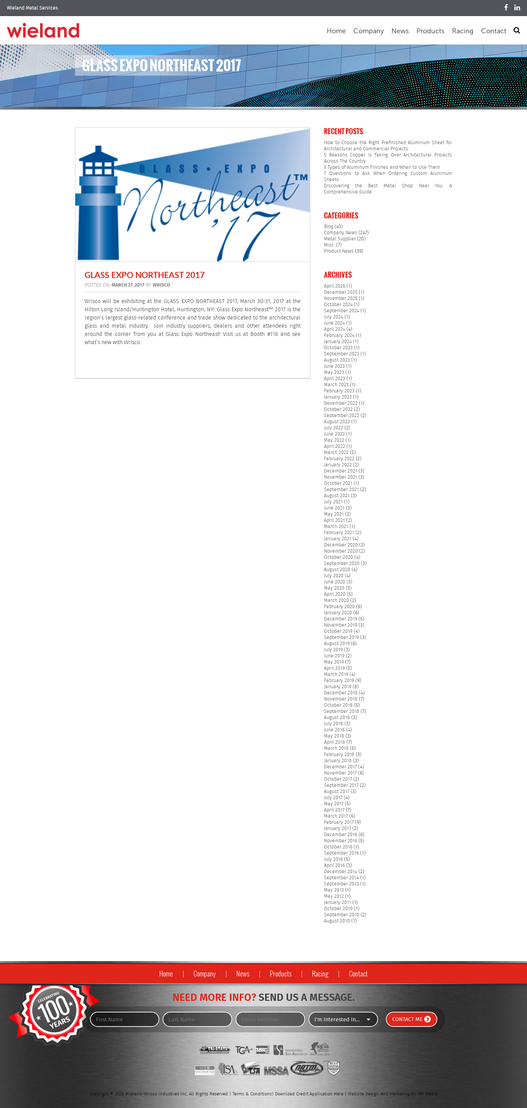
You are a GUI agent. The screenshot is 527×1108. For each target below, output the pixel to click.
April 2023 (334, 378)
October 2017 (338, 779)
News (400, 31)
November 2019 (340, 625)
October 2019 (338, 631)
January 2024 (338, 341)
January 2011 (337, 902)
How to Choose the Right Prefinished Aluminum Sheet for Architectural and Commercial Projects (388, 146)
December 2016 (340, 835)
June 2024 (334, 323)
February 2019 (339, 680)
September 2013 (341, 884)
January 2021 (337, 539)
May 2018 (334, 736)
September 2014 (341, 878)
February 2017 (339, 822)
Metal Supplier (340, 239)
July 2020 (333, 576)
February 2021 (339, 533)
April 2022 (334, 446)
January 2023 (338, 397)
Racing (463, 31)
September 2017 (341, 785)
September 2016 (341, 853)
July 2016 (333, 859)
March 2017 (336, 816)
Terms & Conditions (252, 1094)
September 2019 (341, 637)
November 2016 (340, 841)
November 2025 (340, 298)
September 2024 (341, 311)
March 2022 (336, 452)
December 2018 (340, 693)
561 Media (428, 1094)
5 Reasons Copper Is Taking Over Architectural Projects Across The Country (388, 158)
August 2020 (337, 570)
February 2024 (339, 335)
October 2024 (338, 305)
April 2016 (334, 865)
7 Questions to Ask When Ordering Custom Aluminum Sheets (388, 177)
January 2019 (337, 687)
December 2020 (341, 545)
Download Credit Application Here (309, 1094)
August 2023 (337, 360)
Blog (328, 226)
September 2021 (341, 489)
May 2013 (334, 890)
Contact (493, 31)
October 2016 (338, 847)
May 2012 (334, 896)
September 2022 (341, 415)
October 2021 (338, 483)
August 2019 (337, 643)
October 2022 (338, 409)
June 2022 (334, 434)
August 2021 (337, 496)
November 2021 (340, 477)
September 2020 (342, 563)
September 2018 (341, 711)
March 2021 (336, 526)
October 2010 (338, 908)
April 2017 (334, 810)
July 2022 (333, 428)
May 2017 (333, 804)
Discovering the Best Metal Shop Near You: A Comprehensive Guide (388, 189)
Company (368, 31)
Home (336, 31)
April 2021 (334, 520)
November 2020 (341, 551)
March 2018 (336, 748)
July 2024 (333, 317)
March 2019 (336, 674)
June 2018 (334, 730)
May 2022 (334, 440)
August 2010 (337, 921)
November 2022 (340, 403)
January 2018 (338, 761)
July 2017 (333, 798)
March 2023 (336, 385)
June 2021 (334, 508)
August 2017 (336, 791)
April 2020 (335, 594)
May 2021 (334, 514)
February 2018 (339, 754)
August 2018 (337, 717)
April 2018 (334, 742)
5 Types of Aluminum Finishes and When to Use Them (382, 167)
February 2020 (339, 606)
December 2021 (340, 471)
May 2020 (334, 588)
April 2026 (334, 286)
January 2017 (337, 828)
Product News (339, 251)
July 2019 (333, 650)
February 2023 (339, 391)
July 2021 (333, 502)
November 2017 (340, 773)
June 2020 (334, 582)
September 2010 (341, 915)
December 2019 (340, 619)
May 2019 (334, 662)
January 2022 (338, 465)
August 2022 (337, 422)
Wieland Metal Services (32, 8)
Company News (340, 233)
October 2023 (338, 348)
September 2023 (341, 354)
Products (430, 31)
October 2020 (338, 557)
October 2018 (338, 705)
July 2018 (333, 724)
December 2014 (340, 872)
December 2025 (340, 292)
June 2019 (334, 656)
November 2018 (340, 699)
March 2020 (336, 600)
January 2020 (338, 613)
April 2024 (334, 329)
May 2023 (334, 372)
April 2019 (334, 668)
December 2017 (340, 767)
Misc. (329, 245)
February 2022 (339, 459)
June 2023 (334, 366)
